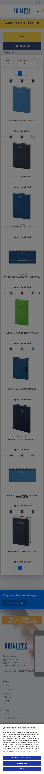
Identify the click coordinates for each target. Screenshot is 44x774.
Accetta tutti (22, 763)
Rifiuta (22, 769)
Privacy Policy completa (29, 751)
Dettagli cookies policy (11, 751)
